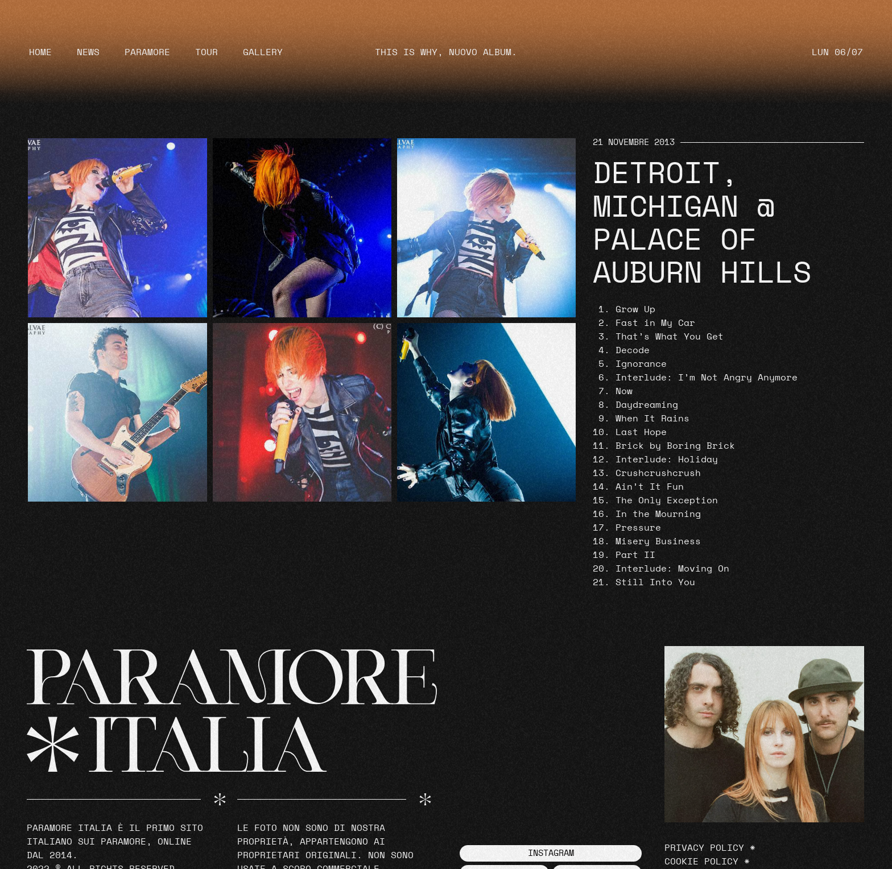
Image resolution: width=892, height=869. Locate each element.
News (88, 52)
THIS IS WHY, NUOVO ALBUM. (446, 52)
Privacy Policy (704, 848)
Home (40, 52)
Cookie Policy (701, 861)
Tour (206, 52)
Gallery (263, 52)
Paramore (147, 52)
